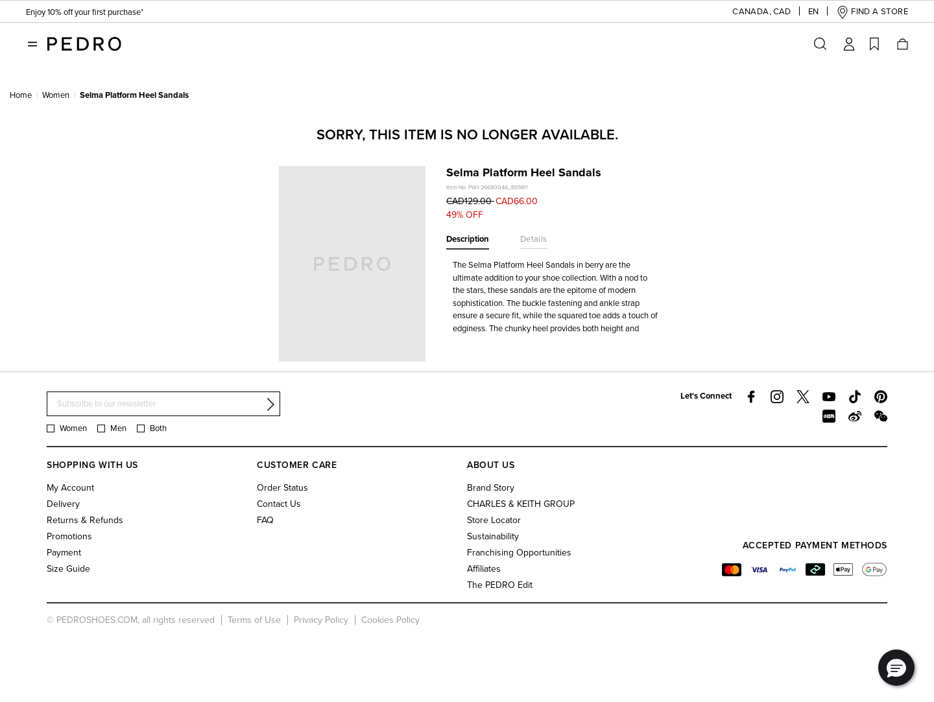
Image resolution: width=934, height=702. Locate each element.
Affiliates (484, 568)
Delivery (63, 503)
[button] (751, 12)
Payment (64, 552)
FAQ (265, 520)
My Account (70, 487)
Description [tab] (467, 239)
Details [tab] (533, 239)
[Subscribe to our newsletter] (163, 404)
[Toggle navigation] (32, 44)
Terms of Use (254, 620)
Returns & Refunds (85, 520)
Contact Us (279, 503)
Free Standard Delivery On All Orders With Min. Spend (129, 13)
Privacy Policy (321, 620)
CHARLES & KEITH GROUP (521, 503)
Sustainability (493, 536)
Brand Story (490, 487)
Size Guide (68, 568)
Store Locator (494, 520)
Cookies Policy (390, 620)
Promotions (69, 536)
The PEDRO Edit (500, 585)
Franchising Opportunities (519, 552)
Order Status (282, 487)
